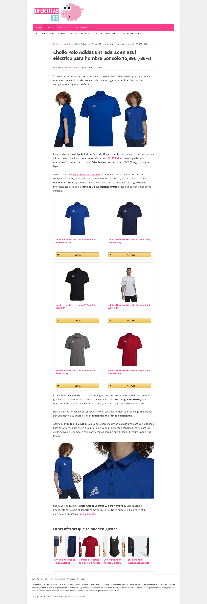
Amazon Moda (75, 67)
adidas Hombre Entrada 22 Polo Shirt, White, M (129, 306)
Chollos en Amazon (44, 33)
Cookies (80, 579)
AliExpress (62, 33)
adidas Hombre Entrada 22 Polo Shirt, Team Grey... (77, 372)
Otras (86, 34)
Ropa (51, 27)
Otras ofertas (83, 27)
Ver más (79, 255)
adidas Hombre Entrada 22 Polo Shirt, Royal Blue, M (77, 241)
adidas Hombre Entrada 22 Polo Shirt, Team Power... (129, 372)
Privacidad (71, 579)
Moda (38, 27)
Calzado (65, 27)
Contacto (35, 579)
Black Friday (112, 33)
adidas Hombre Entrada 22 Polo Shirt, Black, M (77, 306)
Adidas (65, 67)
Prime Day (98, 33)
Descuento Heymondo (132, 33)
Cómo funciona (58, 579)
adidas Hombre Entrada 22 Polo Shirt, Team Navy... (129, 241)
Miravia (74, 33)
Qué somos (45, 579)
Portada (56, 44)
